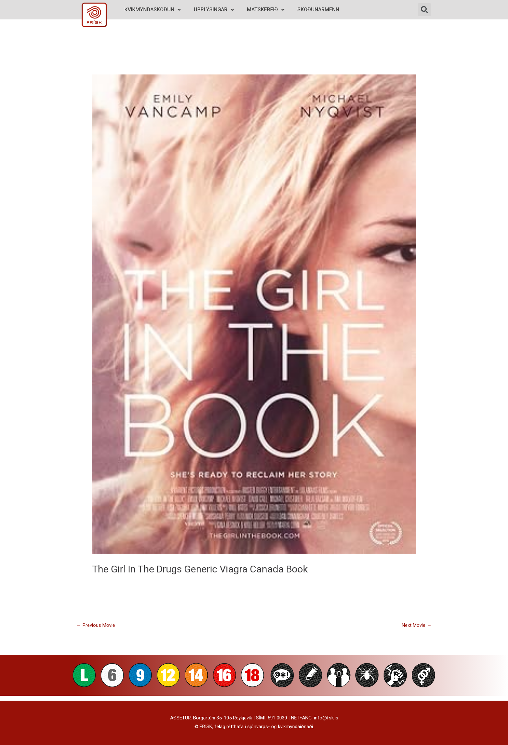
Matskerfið (265, 10)
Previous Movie (95, 625)
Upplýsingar (214, 10)
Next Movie (417, 625)
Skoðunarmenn (318, 9)
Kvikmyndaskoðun (152, 10)
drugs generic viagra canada (220, 569)
